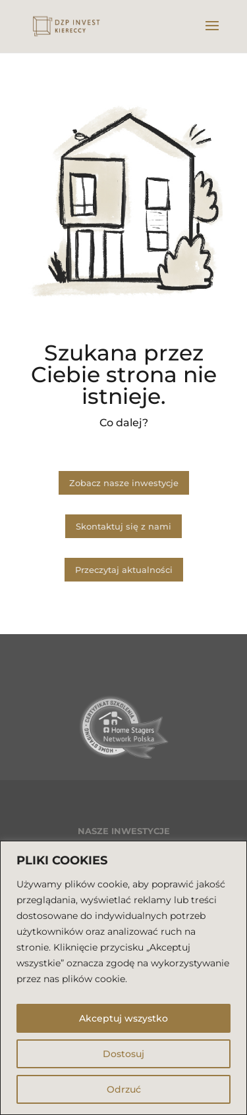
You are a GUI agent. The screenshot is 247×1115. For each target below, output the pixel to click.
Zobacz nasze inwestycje (123, 483)
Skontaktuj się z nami (123, 526)
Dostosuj (123, 1054)
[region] (123, 978)
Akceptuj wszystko (123, 1018)
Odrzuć (124, 1089)
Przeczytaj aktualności (124, 569)
